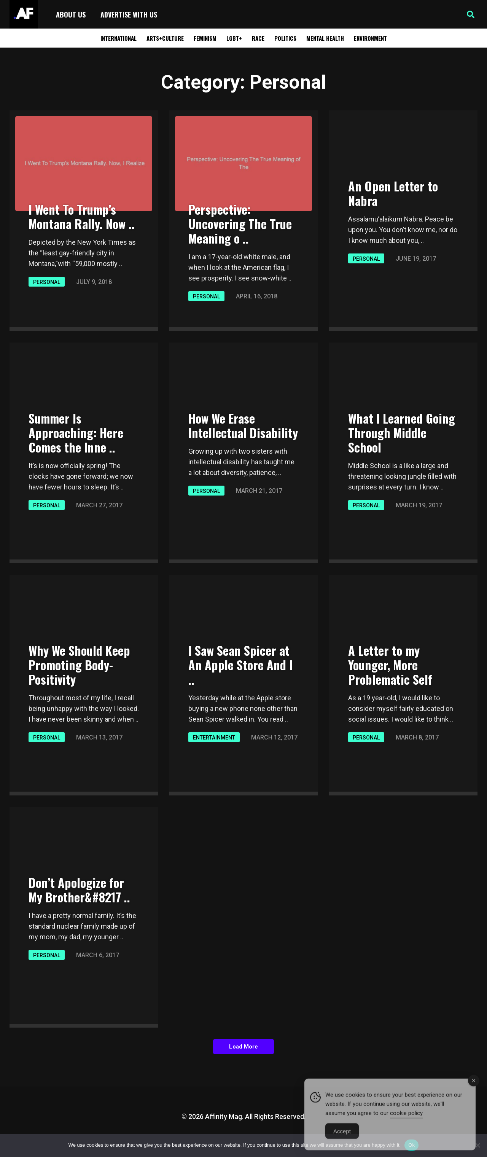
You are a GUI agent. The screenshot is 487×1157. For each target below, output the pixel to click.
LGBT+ (234, 38)
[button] (470, 14)
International (118, 38)
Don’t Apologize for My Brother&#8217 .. (79, 889)
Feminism (205, 38)
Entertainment (214, 738)
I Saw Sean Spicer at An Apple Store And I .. (240, 664)
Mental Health (325, 38)
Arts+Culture (165, 38)
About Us (71, 14)
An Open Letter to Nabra (393, 193)
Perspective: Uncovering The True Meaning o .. (240, 223)
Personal (46, 282)
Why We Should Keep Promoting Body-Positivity (79, 664)
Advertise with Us (128, 14)
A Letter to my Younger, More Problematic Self (390, 664)
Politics (285, 38)
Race (258, 38)
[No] (477, 1145)
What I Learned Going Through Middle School (401, 432)
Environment (370, 38)
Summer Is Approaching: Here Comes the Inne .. (76, 432)
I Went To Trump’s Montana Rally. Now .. (82, 216)
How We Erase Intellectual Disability (243, 425)
